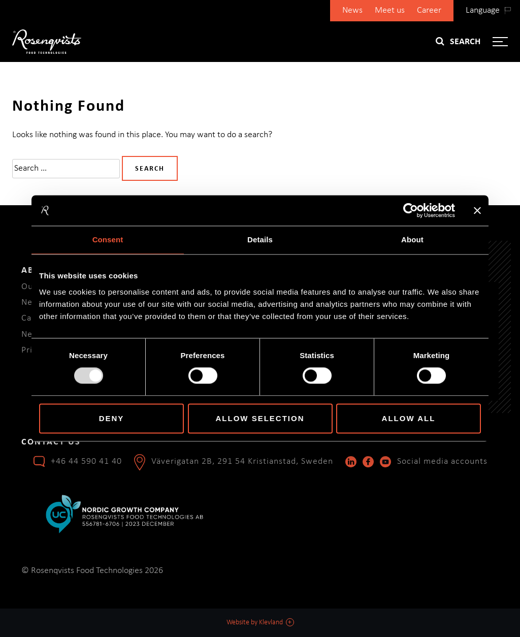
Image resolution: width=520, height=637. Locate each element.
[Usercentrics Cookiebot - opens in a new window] (410, 210)
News (352, 10)
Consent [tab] (107, 239)
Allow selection (260, 418)
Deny (111, 418)
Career (429, 10)
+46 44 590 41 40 (86, 461)
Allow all (409, 418)
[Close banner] (477, 210)
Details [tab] (260, 239)
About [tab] (412, 239)
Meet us (390, 10)
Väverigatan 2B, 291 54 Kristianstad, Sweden (242, 461)
